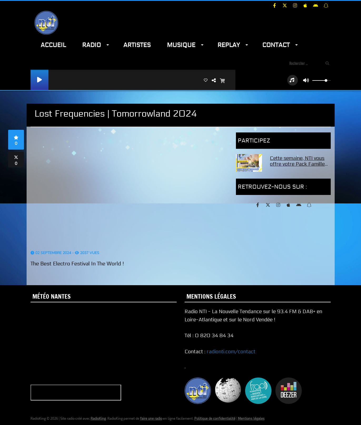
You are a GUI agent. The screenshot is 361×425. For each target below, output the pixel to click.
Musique (181, 45)
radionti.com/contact (231, 352)
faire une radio (151, 418)
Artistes (137, 45)
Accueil (53, 45)
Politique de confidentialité (214, 418)
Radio (91, 45)
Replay (228, 45)
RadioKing (98, 418)
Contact (276, 45)
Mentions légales (251, 418)
